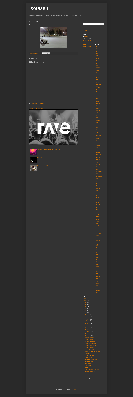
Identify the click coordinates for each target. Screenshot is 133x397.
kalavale (98, 108)
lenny (97, 143)
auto (97, 55)
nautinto (97, 180)
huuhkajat (98, 94)
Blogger (75, 389)
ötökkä (97, 292)
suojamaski (98, 244)
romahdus (98, 219)
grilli (97, 79)
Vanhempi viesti (73, 101)
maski (97, 166)
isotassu (86, 36)
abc (96, 46)
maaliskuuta (88, 331)
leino (97, 142)
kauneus (98, 110)
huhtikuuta (87, 329)
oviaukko (98, 188)
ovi (96, 187)
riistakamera (98, 216)
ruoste (97, 228)
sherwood (98, 240)
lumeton (97, 149)
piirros (97, 197)
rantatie (97, 214)
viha (97, 288)
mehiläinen (98, 168)
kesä (97, 119)
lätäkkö (97, 162)
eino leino (98, 62)
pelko (97, 193)
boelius (97, 60)
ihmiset (97, 98)
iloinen (97, 101)
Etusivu (53, 101)
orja (97, 185)
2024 (85, 302)
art (96, 51)
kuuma (97, 138)
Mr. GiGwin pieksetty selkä (91, 359)
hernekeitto (98, 88)
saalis (97, 230)
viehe (97, 287)
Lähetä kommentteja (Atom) (38, 103)
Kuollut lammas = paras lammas (92, 351)
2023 (85, 304)
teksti (97, 257)
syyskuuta (87, 320)
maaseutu (98, 164)
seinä (97, 238)
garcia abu (98, 74)
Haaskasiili (39, 157)
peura (97, 195)
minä (97, 173)
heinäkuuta (88, 323)
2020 (85, 310)
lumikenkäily (98, 154)
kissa (97, 124)
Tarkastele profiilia (87, 40)
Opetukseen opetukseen (90, 343)
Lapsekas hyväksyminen (90, 345)
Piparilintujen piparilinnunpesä (92, 369)
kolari (97, 125)
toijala (97, 262)
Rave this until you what (36, 108)
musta (97, 174)
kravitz (97, 131)
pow (97, 206)
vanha (97, 281)
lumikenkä (98, 152)
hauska (97, 82)
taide (97, 250)
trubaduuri (98, 266)
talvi (97, 254)
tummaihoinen (99, 268)
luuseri (97, 161)
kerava (97, 115)
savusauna (98, 237)
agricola (97, 48)
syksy (97, 247)
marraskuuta (88, 316)
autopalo (98, 56)
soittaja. (97, 242)
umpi (97, 275)
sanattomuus (99, 233)
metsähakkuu (99, 171)
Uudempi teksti (33, 101)
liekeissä (98, 145)
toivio (97, 264)
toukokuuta (88, 327)
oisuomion (98, 181)
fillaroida (98, 67)
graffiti (97, 77)
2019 (85, 312)
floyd (97, 69)
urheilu (97, 278)
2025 (85, 300)
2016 (85, 380)
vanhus (97, 283)
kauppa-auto (99, 112)
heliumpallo (98, 84)
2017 (85, 378)
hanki (97, 81)
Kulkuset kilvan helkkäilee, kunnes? (45, 165)
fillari (97, 65)
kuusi (97, 140)
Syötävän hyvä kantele (90, 371)
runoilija (97, 225)
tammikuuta (88, 335)
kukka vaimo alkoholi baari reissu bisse (99, 134)
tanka (97, 256)
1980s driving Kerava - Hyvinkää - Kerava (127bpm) (49, 149)
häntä (97, 96)
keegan (97, 113)
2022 (85, 306)
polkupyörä (98, 200)
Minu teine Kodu (89, 373)
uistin (97, 273)
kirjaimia (98, 122)
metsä (97, 169)
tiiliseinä (97, 261)
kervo (97, 117)
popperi (97, 202)
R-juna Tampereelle (89, 355)
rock (97, 218)
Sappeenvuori (88, 363)
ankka (97, 50)
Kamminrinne (88, 365)
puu (97, 211)
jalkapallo (98, 103)
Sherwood (87, 353)
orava (97, 183)
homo (97, 91)
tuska (97, 269)
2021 (85, 308)
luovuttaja (98, 159)
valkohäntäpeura (99, 280)
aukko (97, 53)
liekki (97, 147)
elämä (97, 63)
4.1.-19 (86, 367)
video (97, 285)
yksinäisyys (98, 290)
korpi (97, 129)
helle (97, 86)
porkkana (98, 204)
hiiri (96, 89)
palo (97, 192)
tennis (97, 259)
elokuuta (87, 322)
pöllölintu (98, 212)
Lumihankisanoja (89, 339)
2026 (85, 298)
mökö (97, 178)
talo (96, 252)
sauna (97, 235)
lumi (97, 150)
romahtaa (98, 221)
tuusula (97, 271)
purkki (97, 209)
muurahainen (99, 176)
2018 (85, 376)
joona (97, 105)
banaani (97, 58)
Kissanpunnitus (88, 357)
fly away (97, 70)
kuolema (98, 137)
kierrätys (98, 120)
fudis (97, 72)
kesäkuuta (87, 326)
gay (96, 75)
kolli (97, 127)
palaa (97, 190)
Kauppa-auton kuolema (90, 337)
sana (97, 231)
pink (97, 199)
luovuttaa (98, 157)
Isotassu (38, 8)
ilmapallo (98, 100)
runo (97, 223)
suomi (97, 245)
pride (97, 207)
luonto (97, 156)
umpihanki (98, 276)
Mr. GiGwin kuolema (89, 361)
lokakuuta (87, 318)
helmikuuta (88, 333)
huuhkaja (98, 93)
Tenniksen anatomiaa (90, 341)
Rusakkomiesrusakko (90, 349)
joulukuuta (87, 314)
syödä (97, 249)
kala (97, 107)
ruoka (97, 226)
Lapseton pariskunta (89, 347)
